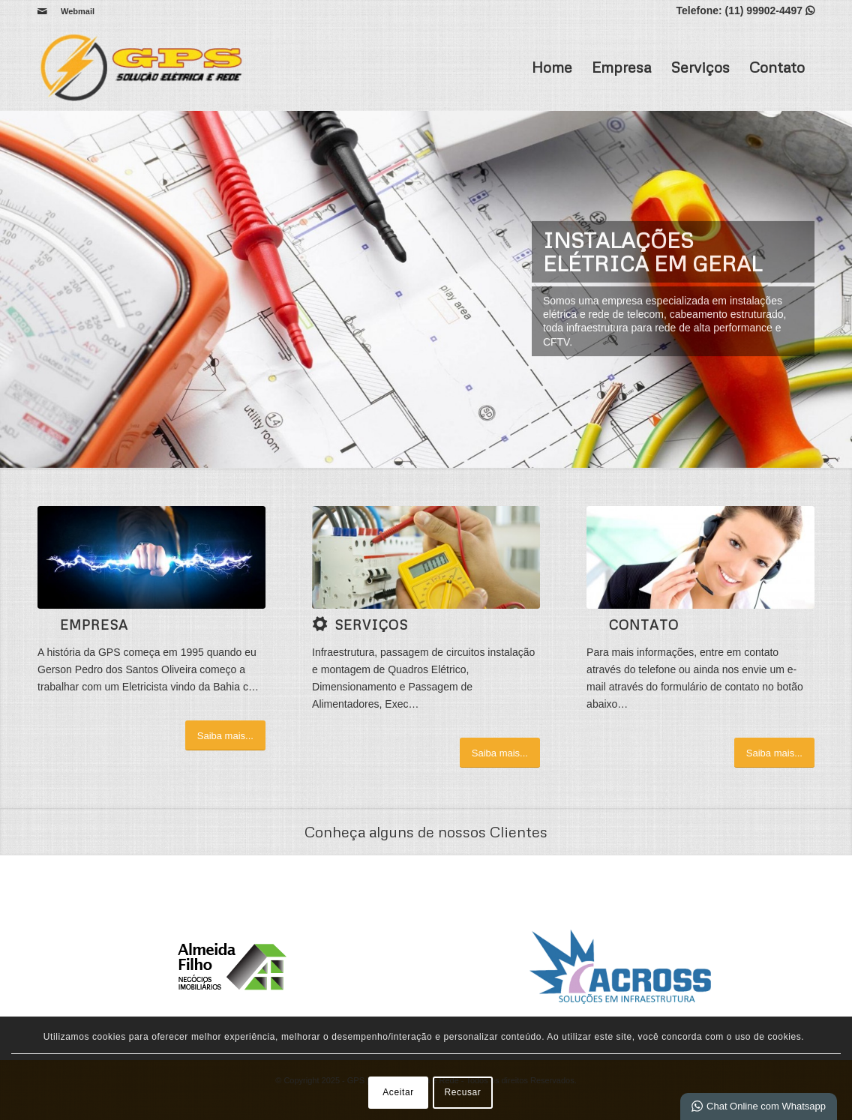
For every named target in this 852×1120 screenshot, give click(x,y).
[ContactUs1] (700, 557)
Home (552, 67)
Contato (777, 67)
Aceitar (398, 1092)
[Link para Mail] (42, 11)
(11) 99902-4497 (764, 10)
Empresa (621, 67)
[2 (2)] (152, 557)
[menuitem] (73, 11)
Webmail (77, 11)
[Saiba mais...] (225, 735)
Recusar (463, 1092)
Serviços (700, 67)
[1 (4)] (426, 557)
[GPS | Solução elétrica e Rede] (146, 66)
